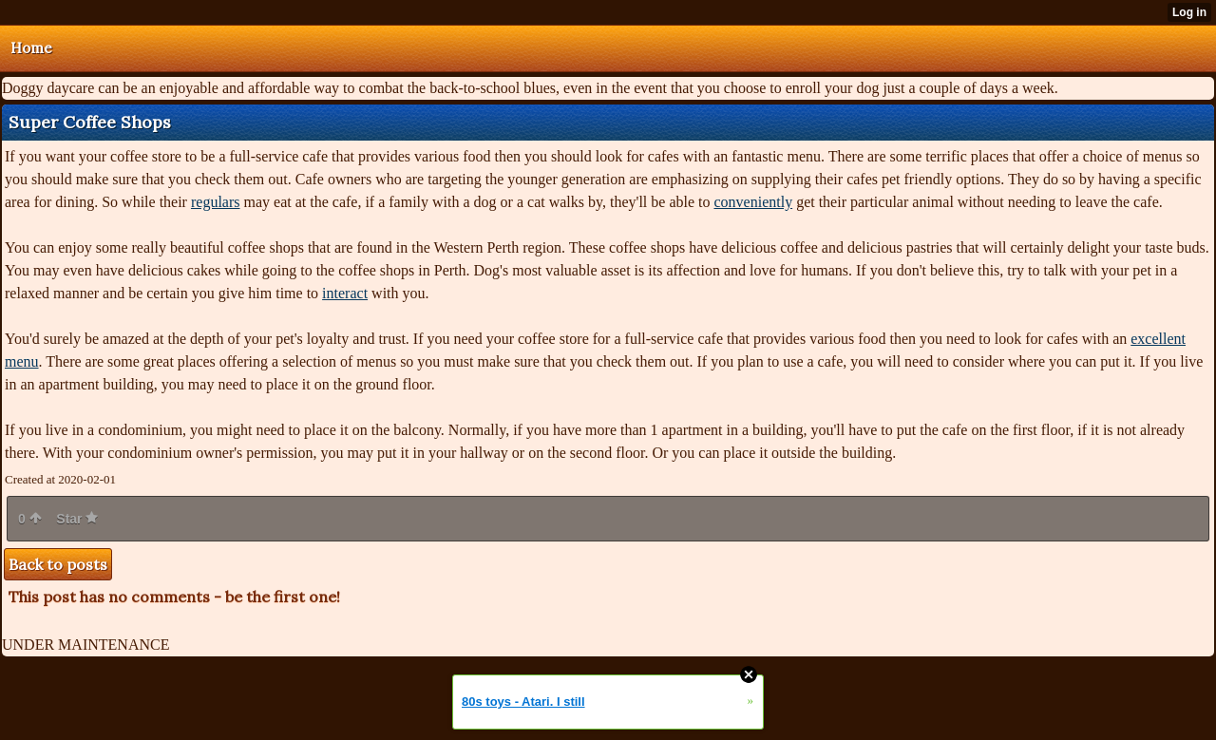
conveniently (752, 202)
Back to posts (58, 564)
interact (345, 293)
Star (77, 518)
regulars (215, 202)
